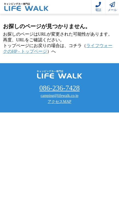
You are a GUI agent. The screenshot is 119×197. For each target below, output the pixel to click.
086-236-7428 (59, 88)
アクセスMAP (59, 102)
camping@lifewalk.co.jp (59, 96)
